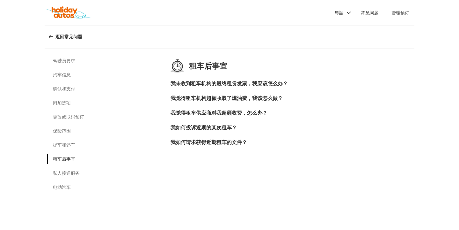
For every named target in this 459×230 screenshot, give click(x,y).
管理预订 (400, 13)
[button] (343, 12)
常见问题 (370, 13)
